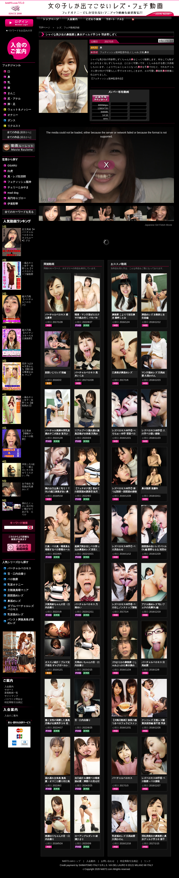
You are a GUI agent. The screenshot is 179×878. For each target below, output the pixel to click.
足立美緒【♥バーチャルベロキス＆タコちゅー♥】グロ (28, 235)
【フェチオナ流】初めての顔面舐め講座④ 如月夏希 (87, 491)
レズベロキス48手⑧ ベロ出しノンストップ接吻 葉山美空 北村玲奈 (124, 607)
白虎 (10, 170)
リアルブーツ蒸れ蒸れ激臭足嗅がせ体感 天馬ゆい (87, 433)
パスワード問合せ (14, 699)
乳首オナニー (15, 584)
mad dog (13, 192)
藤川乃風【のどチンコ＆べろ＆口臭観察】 (27, 334)
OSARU (12, 165)
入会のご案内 (11, 715)
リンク (147, 861)
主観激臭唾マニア (18, 590)
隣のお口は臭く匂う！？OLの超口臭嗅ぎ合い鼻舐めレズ (57, 491)
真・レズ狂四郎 (17, 176)
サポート (9, 689)
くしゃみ (134, 52)
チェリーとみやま (18, 187)
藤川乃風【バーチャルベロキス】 (27, 300)
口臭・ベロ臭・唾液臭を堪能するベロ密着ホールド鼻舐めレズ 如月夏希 (57, 549)
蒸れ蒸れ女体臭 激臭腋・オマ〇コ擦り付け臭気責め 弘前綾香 (57, 781)
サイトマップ (11, 696)
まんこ (11, 93)
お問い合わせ (107, 861)
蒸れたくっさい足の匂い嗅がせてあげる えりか (27, 509)
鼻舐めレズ (14, 600)
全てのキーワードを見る (19, 211)
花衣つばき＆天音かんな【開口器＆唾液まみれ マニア (27, 369)
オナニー (13, 114)
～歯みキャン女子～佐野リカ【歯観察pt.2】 (27, 401)
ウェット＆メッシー (19, 109)
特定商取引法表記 (14, 702)
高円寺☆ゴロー (17, 198)
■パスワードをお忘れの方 (19, 30)
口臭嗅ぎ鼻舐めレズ (122, 372)
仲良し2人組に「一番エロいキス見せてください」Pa (28, 470)
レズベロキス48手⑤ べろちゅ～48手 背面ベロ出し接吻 (123, 433)
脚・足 (11, 104)
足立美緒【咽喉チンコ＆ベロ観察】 (27, 434)
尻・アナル (14, 98)
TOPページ (44, 27)
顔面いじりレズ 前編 (55, 372)
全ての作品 (19, 132)
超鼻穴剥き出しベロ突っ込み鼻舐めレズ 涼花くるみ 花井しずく (87, 549)
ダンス (11, 120)
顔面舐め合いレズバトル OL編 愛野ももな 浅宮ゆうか (154, 549)
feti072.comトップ (71, 861)
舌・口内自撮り (17, 573)
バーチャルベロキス (19, 568)
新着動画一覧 (11, 692)
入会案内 (9, 686)
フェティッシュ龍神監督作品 (114, 52)
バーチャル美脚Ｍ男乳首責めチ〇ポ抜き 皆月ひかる (57, 433)
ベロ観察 (13, 579)
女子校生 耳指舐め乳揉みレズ (28, 486)
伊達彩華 (13, 203)
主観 (141, 52)
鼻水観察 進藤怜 (150, 488)
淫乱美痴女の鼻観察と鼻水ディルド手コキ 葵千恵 (154, 839)
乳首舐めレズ (15, 614)
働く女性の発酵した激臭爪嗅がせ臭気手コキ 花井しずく (57, 723)
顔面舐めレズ (15, 595)
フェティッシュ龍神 (19, 181)
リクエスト (14, 125)
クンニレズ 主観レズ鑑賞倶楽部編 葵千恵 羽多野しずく (153, 723)
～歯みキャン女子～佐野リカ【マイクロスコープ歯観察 (27, 268)
